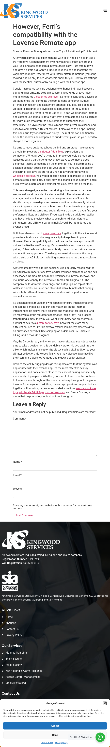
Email (17, 475)
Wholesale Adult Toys (31, 392)
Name (17, 461)
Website (17, 488)
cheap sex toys (52, 233)
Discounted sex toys (46, 96)
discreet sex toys (55, 392)
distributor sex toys (47, 323)
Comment (19, 418)
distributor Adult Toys (50, 151)
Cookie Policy (47, 742)
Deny (55, 735)
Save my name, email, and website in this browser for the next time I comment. (53, 507)
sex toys (81, 388)
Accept (55, 725)
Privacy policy (61, 742)
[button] (105, 703)
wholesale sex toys (24, 175)
